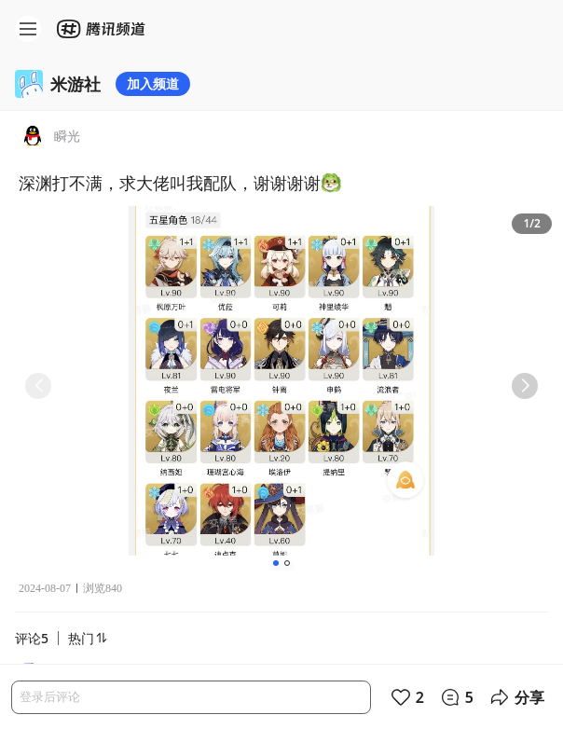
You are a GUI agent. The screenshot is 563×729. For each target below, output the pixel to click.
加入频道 (153, 83)
